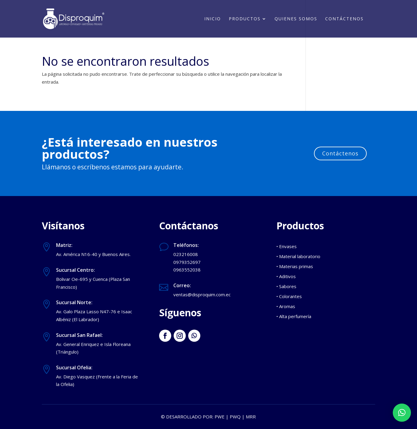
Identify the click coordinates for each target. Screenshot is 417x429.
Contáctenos (344, 19)
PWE (220, 417)
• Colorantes (289, 296)
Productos (245, 19)
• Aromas (285, 306)
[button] (402, 413)
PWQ (235, 417)
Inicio (212, 19)
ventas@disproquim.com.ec (202, 294)
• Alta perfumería (293, 316)
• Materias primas (294, 266)
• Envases (286, 246)
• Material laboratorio (298, 256)
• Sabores (286, 286)
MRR (251, 417)
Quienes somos (296, 19)
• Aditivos (286, 276)
